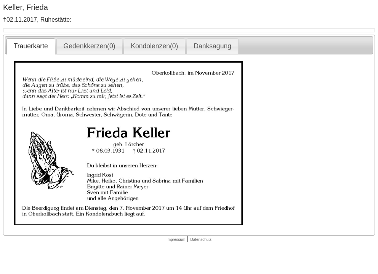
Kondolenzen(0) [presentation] (154, 46)
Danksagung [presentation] (212, 46)
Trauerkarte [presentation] (31, 46)
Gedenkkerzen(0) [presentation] (89, 46)
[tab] (30, 46)
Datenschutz (200, 239)
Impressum (176, 239)
